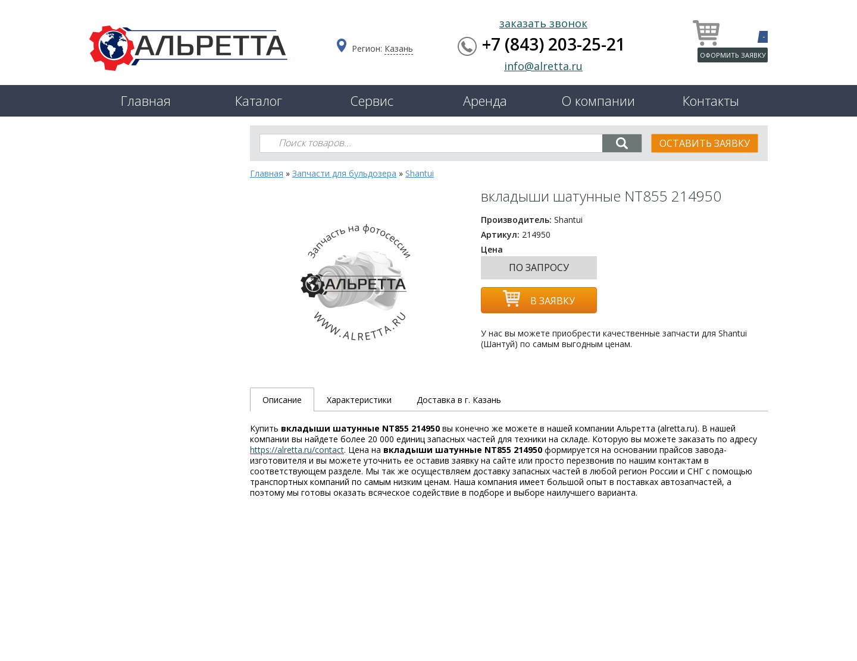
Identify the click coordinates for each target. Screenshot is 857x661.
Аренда (485, 100)
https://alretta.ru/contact (297, 449)
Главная (146, 100)
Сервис (371, 100)
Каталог (258, 100)
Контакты (711, 100)
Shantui (419, 173)
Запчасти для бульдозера (344, 173)
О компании (598, 100)
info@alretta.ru (543, 66)
